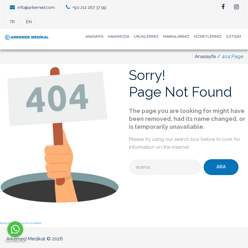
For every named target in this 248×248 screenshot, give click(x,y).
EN (29, 21)
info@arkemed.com (36, 7)
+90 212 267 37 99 (89, 7)
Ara (221, 167)
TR (12, 21)
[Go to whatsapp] (15, 229)
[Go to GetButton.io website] (15, 241)
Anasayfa (205, 56)
